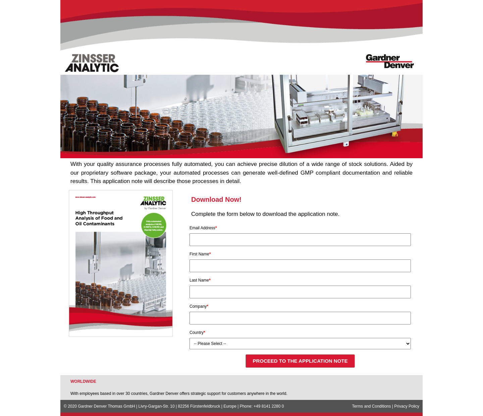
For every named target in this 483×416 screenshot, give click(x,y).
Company (199, 306)
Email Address (203, 228)
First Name (200, 254)
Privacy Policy (406, 406)
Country (197, 332)
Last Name (200, 280)
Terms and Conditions (371, 406)
